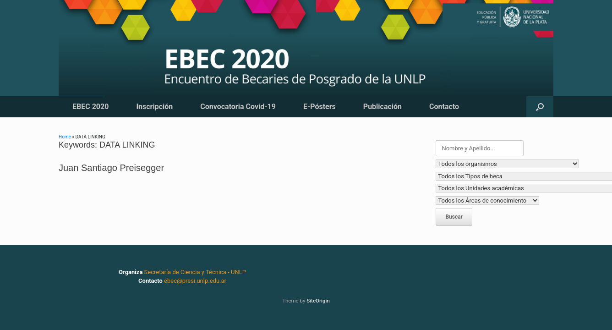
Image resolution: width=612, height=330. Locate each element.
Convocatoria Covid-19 (238, 106)
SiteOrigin (318, 300)
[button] (539, 106)
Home (65, 136)
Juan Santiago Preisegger (111, 168)
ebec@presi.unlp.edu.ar (195, 280)
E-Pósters (319, 106)
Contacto (444, 106)
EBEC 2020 (90, 106)
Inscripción (154, 106)
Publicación (382, 106)
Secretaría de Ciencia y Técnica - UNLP (195, 272)
